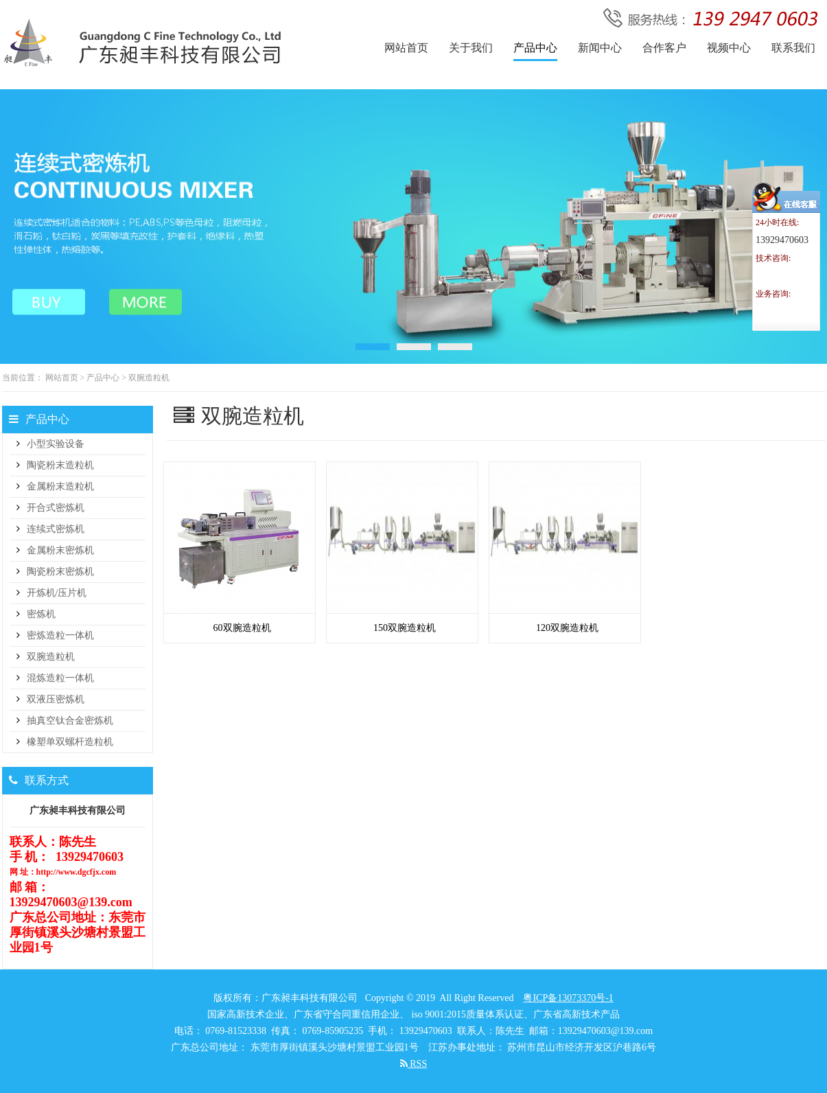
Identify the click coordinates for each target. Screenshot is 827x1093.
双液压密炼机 (55, 699)
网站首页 (61, 377)
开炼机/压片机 (57, 593)
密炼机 (41, 614)
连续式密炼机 (55, 529)
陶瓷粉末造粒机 (60, 465)
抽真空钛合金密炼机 (70, 720)
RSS (413, 1064)
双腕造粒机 (149, 377)
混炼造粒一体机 (60, 678)
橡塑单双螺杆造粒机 (70, 742)
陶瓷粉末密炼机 (60, 571)
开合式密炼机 (55, 508)
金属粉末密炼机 (60, 550)
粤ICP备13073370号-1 (568, 998)
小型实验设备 (55, 444)
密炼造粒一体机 (60, 635)
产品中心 (102, 377)
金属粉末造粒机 (60, 486)
